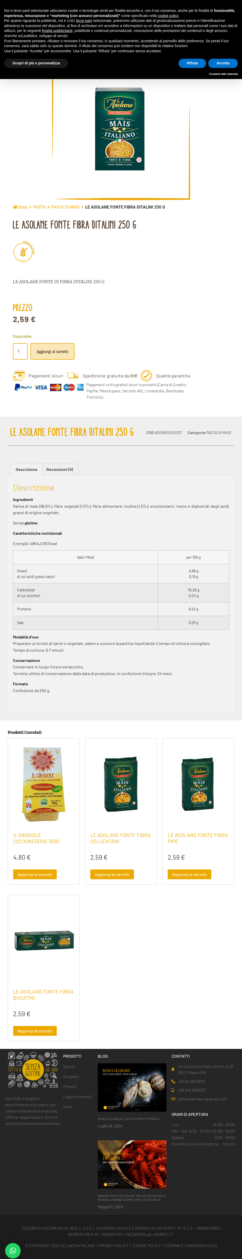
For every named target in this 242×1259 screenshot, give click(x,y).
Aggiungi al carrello (52, 351)
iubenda (232, 73)
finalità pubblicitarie (57, 31)
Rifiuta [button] (192, 63)
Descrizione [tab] (26, 469)
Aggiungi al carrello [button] (35, 874)
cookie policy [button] (168, 16)
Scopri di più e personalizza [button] (36, 63)
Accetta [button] (223, 63)
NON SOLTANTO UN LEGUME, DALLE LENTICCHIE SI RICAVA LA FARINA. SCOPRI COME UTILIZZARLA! (131, 1197)
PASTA (39, 207)
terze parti (84, 21)
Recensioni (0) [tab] (59, 469)
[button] (13, 1250)
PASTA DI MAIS (65, 207)
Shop (22, 207)
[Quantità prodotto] (20, 351)
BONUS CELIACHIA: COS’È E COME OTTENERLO (128, 1118)
